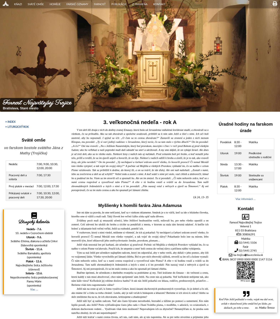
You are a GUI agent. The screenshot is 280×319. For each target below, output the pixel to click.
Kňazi (18, 4)
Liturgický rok (17, 126)
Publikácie (119, 4)
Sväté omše (36, 4)
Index (11, 121)
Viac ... (34, 289)
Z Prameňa (140, 4)
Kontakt (159, 4)
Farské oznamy (77, 4)
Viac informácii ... (246, 199)
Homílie (55, 4)
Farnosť (100, 4)
